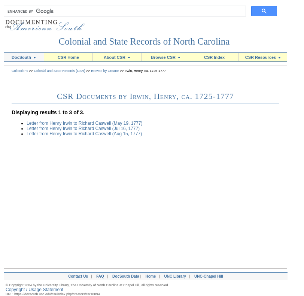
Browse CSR (165, 57)
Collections (20, 71)
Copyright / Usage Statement (34, 289)
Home (150, 276)
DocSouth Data (125, 276)
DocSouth (24, 57)
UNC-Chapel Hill (209, 276)
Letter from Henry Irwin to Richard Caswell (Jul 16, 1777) (83, 128)
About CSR (117, 57)
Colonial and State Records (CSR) (59, 71)
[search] (123, 11)
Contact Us (77, 276)
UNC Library (175, 276)
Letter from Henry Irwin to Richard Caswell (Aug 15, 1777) (84, 133)
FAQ (100, 276)
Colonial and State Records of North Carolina (144, 41)
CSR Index (214, 57)
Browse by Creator (105, 71)
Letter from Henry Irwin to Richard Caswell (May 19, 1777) (84, 123)
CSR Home (68, 57)
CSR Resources (263, 57)
